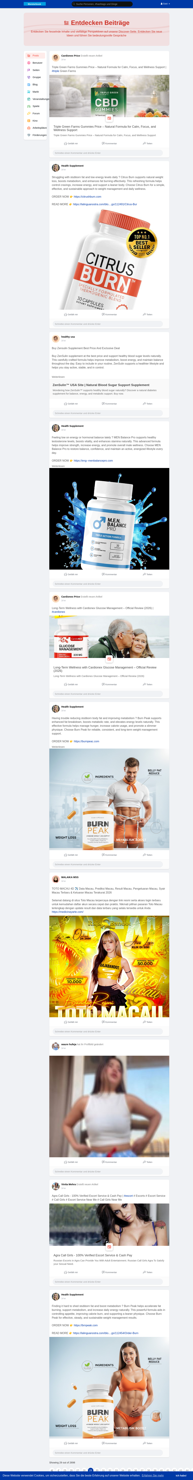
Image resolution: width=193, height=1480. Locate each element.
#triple (55, 71)
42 (174, 1470)
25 (65, 1470)
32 (110, 1470)
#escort (128, 1195)
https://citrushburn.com (87, 196)
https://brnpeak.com (86, 1325)
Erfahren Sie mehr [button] (153, 1475)
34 (122, 1470)
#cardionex (58, 611)
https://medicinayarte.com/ (68, 911)
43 (180, 1470)
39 (155, 1470)
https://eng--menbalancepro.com (93, 460)
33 (116, 1470)
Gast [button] (165, 3)
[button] (102, 4)
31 (103, 1470)
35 (129, 1470)
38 (148, 1470)
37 (142, 1470)
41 (168, 1470)
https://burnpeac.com (86, 741)
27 (77, 1470)
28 (84, 1470)
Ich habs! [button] (181, 1475)
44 (187, 1470)
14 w (63, 59)
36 (135, 1470)
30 (97, 1470)
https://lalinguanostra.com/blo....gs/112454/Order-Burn (105, 1333)
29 (90, 1470)
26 (71, 1470)
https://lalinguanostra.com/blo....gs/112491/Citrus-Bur (105, 204)
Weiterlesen (58, 377)
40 (161, 1470)
